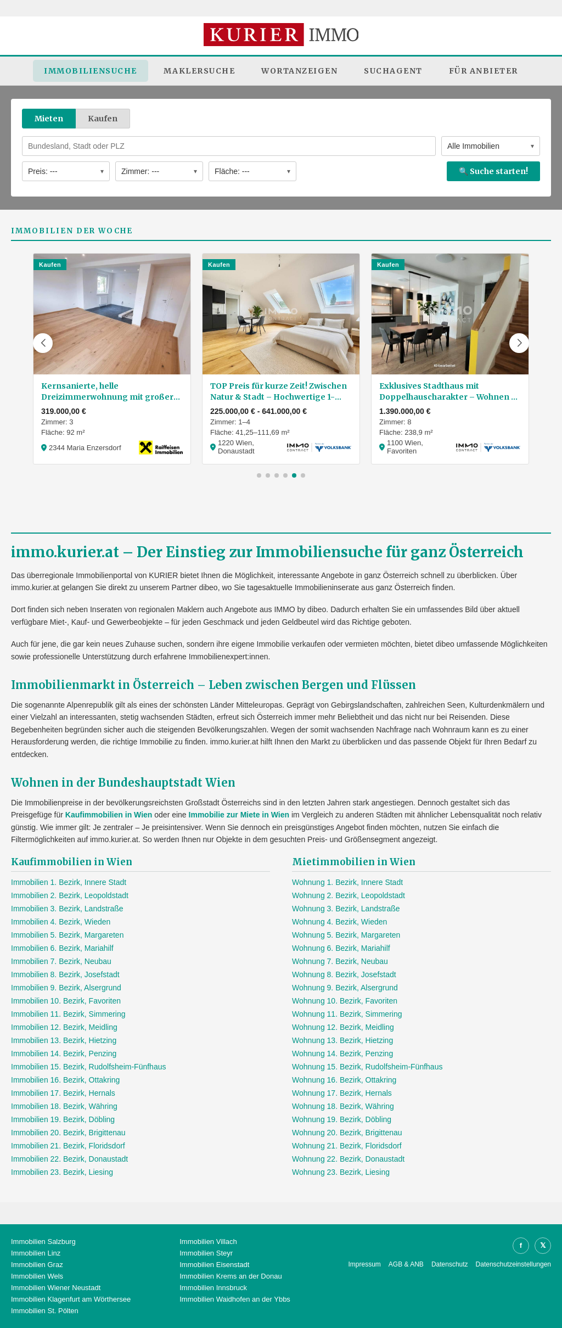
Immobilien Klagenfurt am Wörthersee (71, 1299)
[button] (43, 343)
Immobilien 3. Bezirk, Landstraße (67, 908)
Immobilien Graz (37, 1264)
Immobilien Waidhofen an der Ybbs (234, 1299)
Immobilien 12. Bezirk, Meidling (64, 1027)
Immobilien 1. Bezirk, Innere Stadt (68, 882)
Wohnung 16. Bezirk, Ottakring (344, 1079)
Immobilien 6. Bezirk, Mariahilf (62, 948)
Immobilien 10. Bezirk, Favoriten (66, 1000)
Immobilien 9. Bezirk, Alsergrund (66, 987)
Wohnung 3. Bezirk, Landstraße (346, 908)
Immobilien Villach (208, 1241)
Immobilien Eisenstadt (214, 1264)
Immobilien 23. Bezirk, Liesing (62, 1172)
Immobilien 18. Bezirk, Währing (64, 1106)
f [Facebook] (521, 1245)
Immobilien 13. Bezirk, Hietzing (63, 1040)
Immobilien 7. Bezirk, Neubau (61, 961)
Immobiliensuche (90, 71)
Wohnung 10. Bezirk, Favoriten (344, 1000)
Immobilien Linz (35, 1253)
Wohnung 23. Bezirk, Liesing (341, 1172)
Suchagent (393, 71)
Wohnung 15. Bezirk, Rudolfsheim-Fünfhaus (367, 1066)
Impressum (365, 1264)
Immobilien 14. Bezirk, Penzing (63, 1053)
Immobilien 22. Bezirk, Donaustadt (69, 1159)
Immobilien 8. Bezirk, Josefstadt (65, 974)
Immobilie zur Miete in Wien (239, 814)
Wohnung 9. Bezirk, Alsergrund (345, 987)
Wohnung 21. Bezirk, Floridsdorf (347, 1145)
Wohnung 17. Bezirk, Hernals (342, 1093)
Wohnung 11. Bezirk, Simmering (347, 1014)
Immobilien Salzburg (43, 1241)
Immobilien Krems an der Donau (230, 1276)
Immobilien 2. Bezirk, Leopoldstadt (69, 895)
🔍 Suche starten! (493, 171)
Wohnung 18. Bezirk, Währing (343, 1106)
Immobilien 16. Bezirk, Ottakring (65, 1079)
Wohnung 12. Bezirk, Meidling (343, 1027)
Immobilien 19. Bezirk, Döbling (63, 1119)
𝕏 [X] (543, 1245)
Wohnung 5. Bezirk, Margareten (346, 935)
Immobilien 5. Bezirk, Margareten (67, 935)
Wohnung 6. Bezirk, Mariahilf (341, 948)
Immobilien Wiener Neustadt (55, 1288)
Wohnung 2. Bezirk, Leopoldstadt (348, 895)
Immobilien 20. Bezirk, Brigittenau (68, 1132)
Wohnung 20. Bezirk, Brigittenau (347, 1132)
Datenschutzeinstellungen (513, 1264)
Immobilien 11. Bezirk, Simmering (68, 1014)
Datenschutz (449, 1264)
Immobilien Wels (37, 1276)
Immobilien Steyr (206, 1253)
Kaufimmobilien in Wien (109, 814)
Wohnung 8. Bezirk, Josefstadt (344, 974)
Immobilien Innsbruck (213, 1288)
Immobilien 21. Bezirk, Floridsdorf (68, 1145)
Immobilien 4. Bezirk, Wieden (60, 921)
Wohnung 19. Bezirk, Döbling (341, 1119)
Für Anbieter (483, 71)
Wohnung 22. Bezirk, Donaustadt (348, 1159)
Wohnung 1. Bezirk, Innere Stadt (347, 882)
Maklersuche (199, 71)
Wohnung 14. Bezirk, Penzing (342, 1053)
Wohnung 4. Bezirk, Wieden (339, 921)
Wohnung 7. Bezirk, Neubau (340, 961)
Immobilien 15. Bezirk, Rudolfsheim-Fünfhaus (88, 1066)
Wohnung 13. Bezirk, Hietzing (342, 1040)
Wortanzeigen (299, 71)
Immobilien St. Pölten (44, 1311)
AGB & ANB (406, 1264)
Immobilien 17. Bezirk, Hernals (63, 1093)
